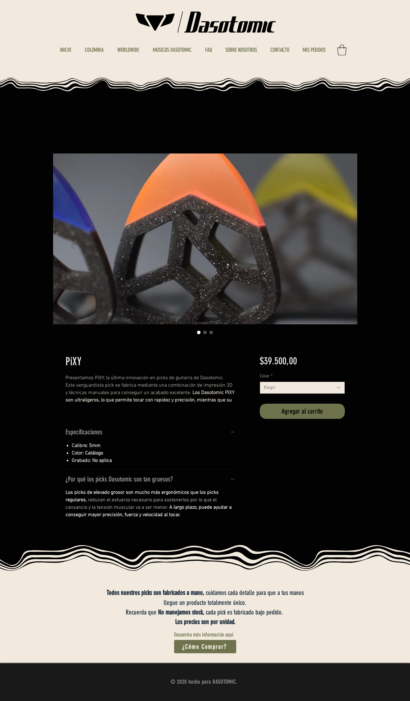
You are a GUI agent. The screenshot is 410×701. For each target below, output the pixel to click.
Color (266, 376)
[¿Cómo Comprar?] (205, 646)
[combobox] (302, 388)
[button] (341, 50)
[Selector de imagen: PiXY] (199, 332)
